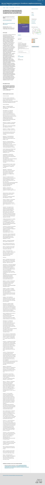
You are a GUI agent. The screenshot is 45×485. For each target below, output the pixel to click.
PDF (19, 35)
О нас (18, 4)
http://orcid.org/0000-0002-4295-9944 (7, 20)
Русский (33, 15)
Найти (41, 4)
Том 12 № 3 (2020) (11, 7)
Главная (4, 7)
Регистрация (39, 0)
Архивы (9, 4)
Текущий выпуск (4, 4)
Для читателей (34, 20)
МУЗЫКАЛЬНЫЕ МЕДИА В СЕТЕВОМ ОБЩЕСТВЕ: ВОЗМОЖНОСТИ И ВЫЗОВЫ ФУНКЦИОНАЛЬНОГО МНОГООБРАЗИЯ (16, 466)
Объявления (14, 4)
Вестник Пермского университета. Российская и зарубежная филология (21, 3)
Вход (42, 0)
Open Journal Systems (35, 8)
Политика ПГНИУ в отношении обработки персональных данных (13, 475)
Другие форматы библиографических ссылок (22, 52)
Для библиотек (34, 23)
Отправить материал (35, 46)
